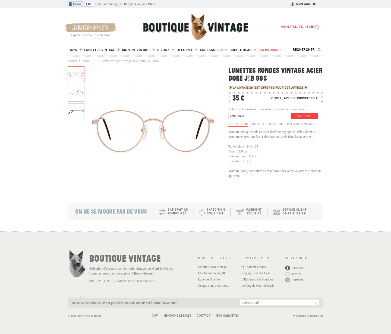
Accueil (72, 61)
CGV (155, 315)
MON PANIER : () (299, 26)
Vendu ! (87, 61)
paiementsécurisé (254, 211)
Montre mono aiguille (212, 273)
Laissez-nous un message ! (135, 281)
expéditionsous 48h (216, 211)
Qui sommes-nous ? (254, 267)
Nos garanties (227, 315)
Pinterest (297, 280)
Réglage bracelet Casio (256, 273)
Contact (203, 315)
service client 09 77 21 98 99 (294, 211)
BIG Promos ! (269, 50)
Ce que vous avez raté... (213, 286)
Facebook (298, 268)
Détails (258, 124)
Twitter (296, 274)
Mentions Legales (177, 315)
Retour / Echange (301, 124)
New (73, 50)
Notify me (305, 116)
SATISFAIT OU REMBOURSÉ (178, 211)
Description (238, 124)
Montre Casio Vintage (212, 267)
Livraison (275, 124)
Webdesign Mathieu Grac (308, 315)
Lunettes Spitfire (209, 279)
